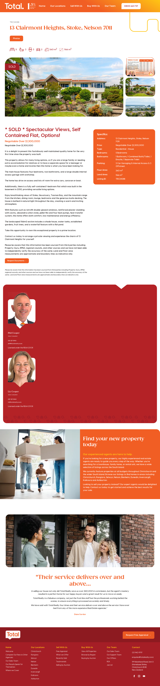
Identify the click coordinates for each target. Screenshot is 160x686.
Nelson (33, 662)
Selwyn (34, 658)
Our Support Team (114, 655)
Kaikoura (34, 675)
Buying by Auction (88, 658)
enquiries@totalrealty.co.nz (143, 657)
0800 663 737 (131, 6)
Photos (16, 38)
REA (108, 662)
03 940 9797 (137, 653)
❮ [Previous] (8, 87)
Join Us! (110, 665)
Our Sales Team (12, 661)
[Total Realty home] (20, 6)
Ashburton (35, 679)
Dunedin (34, 668)
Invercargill (35, 672)
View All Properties (88, 651)
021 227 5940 (12, 340)
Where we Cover (12, 670)
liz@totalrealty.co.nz (14, 402)
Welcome (9, 651)
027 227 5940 (12, 399)
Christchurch (36, 651)
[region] (80, 87)
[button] (42, 6)
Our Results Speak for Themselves (14, 666)
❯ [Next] (120, 87)
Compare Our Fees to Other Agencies (17, 656)
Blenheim (34, 665)
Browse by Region (88, 655)
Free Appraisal (61, 651)
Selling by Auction (63, 665)
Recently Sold (61, 658)
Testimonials (61, 662)
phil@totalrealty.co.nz (15, 343)
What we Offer (62, 655)
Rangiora (34, 655)
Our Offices (111, 658)
